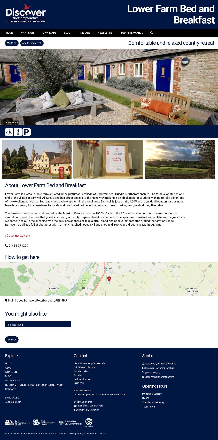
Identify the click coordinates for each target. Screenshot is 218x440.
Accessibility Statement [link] (55, 434)
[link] (151, 33)
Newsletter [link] (105, 32)
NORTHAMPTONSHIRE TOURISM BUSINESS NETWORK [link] (34, 385)
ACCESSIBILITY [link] (13, 402)
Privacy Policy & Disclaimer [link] (83, 434)
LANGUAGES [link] (12, 397)
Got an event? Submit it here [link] (88, 405)
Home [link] (9, 32)
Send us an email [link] (83, 402)
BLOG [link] (8, 376)
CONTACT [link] (10, 389)
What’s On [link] (27, 32)
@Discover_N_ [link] (151, 372)
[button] (109, 279)
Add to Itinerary (32, 43)
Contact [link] (103, 434)
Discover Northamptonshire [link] (158, 368)
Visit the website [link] (17, 236)
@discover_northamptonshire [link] (159, 363)
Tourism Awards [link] (132, 32)
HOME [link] (8, 363)
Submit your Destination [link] (86, 410)
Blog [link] (67, 32)
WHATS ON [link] (11, 372)
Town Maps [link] (48, 32)
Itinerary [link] (83, 32)
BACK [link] (12, 43)
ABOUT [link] (9, 367)
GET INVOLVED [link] (13, 380)
